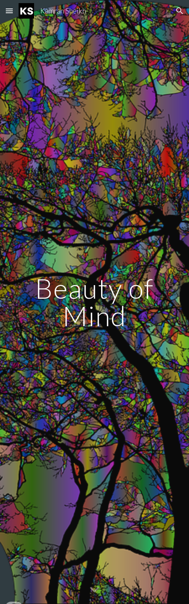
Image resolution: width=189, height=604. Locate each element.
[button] (9, 10)
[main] (94, 302)
